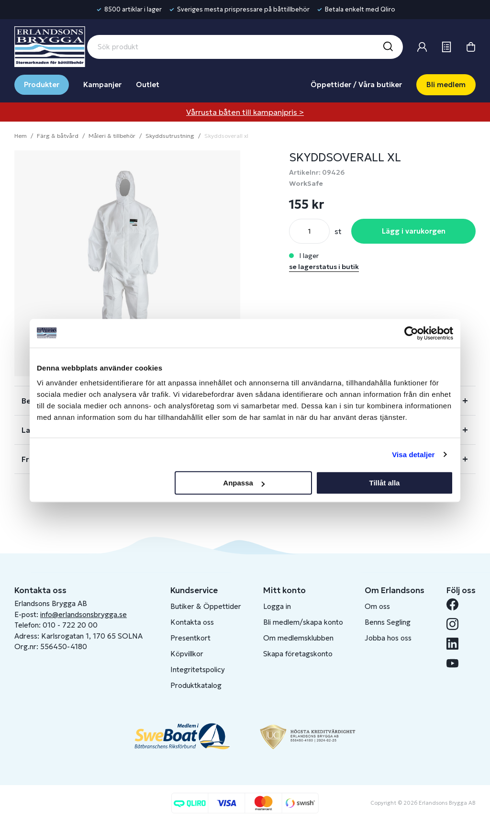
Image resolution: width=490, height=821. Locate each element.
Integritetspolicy (197, 669)
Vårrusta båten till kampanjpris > (245, 112)
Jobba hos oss (388, 637)
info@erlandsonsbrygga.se (83, 614)
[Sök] (387, 47)
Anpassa (244, 483)
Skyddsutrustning (169, 135)
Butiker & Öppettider (205, 606)
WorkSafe (306, 183)
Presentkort (190, 637)
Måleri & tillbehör (112, 135)
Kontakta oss (192, 622)
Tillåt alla (384, 483)
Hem (20, 135)
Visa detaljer (413, 454)
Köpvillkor (186, 653)
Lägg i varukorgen (413, 231)
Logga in (277, 606)
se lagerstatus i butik (324, 266)
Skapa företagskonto (298, 653)
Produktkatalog (196, 685)
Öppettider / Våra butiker (356, 84)
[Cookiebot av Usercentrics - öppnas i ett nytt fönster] (411, 333)
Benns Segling (388, 622)
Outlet (147, 84)
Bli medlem (446, 84)
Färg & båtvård (57, 135)
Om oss (377, 606)
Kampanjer (102, 84)
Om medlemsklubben (298, 637)
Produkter (41, 84)
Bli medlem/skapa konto (303, 622)
